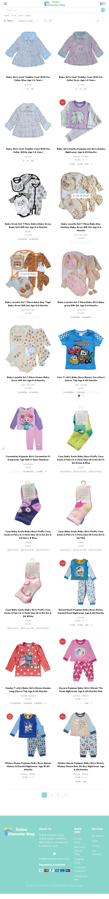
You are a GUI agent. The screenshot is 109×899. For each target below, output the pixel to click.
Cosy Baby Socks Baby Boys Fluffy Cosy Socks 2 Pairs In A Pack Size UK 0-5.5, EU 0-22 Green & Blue (81, 461)
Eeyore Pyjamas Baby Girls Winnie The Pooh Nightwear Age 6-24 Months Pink (81, 693)
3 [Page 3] (57, 798)
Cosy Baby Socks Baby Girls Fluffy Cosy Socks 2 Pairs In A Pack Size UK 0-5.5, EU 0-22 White (28, 615)
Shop (13, 16)
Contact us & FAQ (80, 882)
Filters (8, 20)
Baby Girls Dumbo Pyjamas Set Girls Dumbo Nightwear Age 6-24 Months (81, 151)
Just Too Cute (81, 235)
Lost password (97, 856)
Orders (95, 849)
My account (98, 839)
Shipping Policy (79, 865)
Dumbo (85, 157)
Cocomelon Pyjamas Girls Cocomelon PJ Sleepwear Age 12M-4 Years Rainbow (28, 460)
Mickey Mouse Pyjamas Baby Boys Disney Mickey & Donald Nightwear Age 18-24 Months (28, 769)
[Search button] (103, 10)
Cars (77, 386)
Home (6, 16)
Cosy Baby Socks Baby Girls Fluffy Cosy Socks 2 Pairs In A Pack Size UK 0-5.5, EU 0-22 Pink (81, 537)
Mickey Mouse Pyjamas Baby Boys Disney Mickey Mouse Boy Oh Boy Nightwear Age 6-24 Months (81, 769)
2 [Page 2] (51, 798)
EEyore (85, 698)
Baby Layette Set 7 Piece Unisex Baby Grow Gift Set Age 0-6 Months (28, 380)
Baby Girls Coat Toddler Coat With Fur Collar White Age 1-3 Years (28, 151)
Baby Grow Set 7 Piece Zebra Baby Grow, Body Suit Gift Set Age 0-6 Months (28, 226)
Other (28, 232)
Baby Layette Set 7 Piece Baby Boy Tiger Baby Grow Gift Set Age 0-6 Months (28, 305)
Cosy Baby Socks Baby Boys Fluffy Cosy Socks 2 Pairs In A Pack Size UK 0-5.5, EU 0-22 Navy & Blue (28, 537)
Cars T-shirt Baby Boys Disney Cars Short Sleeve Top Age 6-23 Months (81, 380)
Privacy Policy (78, 844)
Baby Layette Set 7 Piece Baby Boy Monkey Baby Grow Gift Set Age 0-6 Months (81, 228)
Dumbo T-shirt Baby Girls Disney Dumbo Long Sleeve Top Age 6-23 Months (28, 693)
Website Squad (75, 890)
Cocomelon (28, 465)
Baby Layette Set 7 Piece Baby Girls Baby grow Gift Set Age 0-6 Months (81, 305)
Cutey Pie (81, 311)
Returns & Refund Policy (79, 854)
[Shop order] (28, 21)
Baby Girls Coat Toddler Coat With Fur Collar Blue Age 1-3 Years (28, 79)
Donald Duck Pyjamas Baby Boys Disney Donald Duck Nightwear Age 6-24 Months (81, 614)
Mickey (32, 777)
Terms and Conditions (79, 874)
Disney (76, 157)
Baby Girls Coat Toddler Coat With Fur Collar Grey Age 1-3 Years (80, 79)
